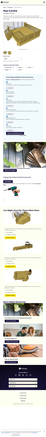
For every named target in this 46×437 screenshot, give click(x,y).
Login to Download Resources (15, 133)
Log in (7, 79)
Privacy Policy (23, 395)
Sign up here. (23, 135)
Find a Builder (8, 181)
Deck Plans (10, 7)
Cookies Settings (15, 434)
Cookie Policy (23, 398)
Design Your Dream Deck (12, 341)
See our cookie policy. (5, 432)
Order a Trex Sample (10, 170)
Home (4, 7)
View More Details (10, 237)
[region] (23, 433)
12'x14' (5, 58)
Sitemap (23, 400)
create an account (15, 79)
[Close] (44, 431)
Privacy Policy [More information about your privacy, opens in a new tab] (35, 432)
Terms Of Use (23, 393)
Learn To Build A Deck (11, 362)
